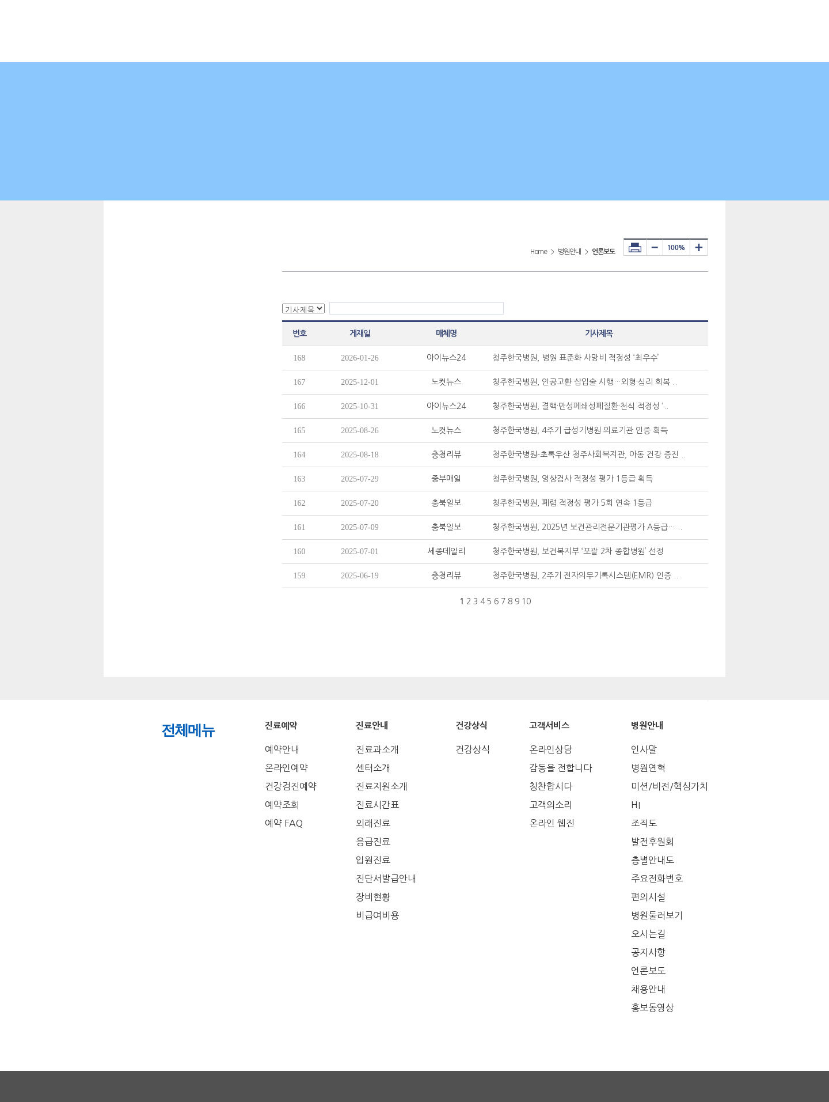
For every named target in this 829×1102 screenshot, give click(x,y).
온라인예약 (286, 767)
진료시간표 (377, 804)
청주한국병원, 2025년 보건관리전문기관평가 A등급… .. (587, 527)
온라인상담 (550, 749)
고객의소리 (550, 804)
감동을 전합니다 (560, 767)
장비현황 (373, 897)
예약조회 (282, 804)
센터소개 (373, 767)
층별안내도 (652, 860)
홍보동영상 (652, 1007)
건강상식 (472, 749)
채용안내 (648, 989)
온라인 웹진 (552, 823)
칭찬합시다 (550, 786)
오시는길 (648, 933)
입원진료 (373, 860)
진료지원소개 (382, 786)
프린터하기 (635, 247)
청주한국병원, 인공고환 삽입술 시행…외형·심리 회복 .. (584, 382)
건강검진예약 (291, 786)
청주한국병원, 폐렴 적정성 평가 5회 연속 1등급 (572, 503)
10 (526, 601)
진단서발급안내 (386, 878)
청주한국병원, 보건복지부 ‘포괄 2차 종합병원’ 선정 (578, 551)
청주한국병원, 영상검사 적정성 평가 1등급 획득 (572, 479)
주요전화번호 (657, 878)
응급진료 (373, 841)
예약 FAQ (284, 823)
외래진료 (373, 823)
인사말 (644, 749)
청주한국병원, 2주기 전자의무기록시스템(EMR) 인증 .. (585, 575)
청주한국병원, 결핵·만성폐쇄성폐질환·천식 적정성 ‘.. (580, 406)
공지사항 (648, 952)
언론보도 (648, 970)
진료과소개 (377, 749)
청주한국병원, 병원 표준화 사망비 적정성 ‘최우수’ (575, 358)
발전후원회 (652, 841)
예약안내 (282, 749)
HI (635, 804)
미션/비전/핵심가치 (669, 786)
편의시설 (648, 897)
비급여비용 (377, 915)
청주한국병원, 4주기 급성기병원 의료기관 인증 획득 (580, 430)
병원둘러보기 (657, 915)
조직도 (644, 823)
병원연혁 (648, 767)
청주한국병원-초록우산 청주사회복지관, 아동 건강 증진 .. (589, 454)
